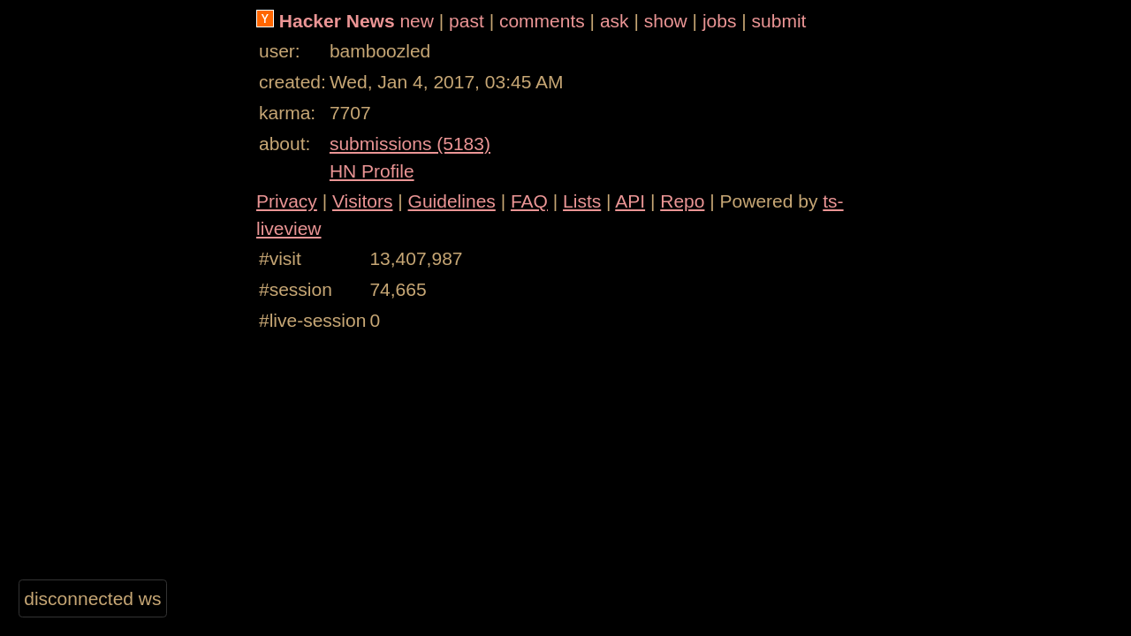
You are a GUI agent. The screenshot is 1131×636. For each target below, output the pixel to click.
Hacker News (337, 21)
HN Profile (372, 171)
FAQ (529, 201)
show (665, 21)
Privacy (286, 201)
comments (542, 21)
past (466, 21)
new (416, 21)
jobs (719, 21)
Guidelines (452, 201)
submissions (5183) (410, 143)
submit (779, 21)
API (630, 201)
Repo (682, 201)
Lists (582, 201)
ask (614, 21)
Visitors (362, 201)
